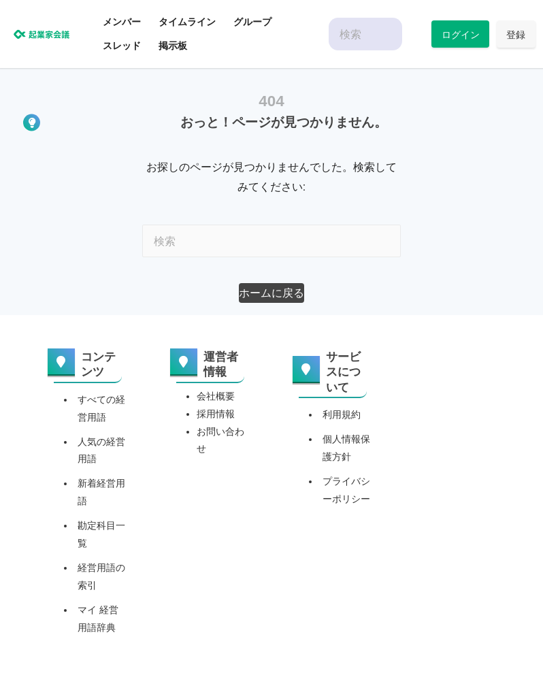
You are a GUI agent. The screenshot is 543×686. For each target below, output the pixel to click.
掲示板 (173, 45)
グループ (252, 21)
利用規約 (342, 414)
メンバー (122, 21)
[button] (271, 293)
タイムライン (187, 21)
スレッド (122, 45)
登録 (515, 34)
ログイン (461, 34)
